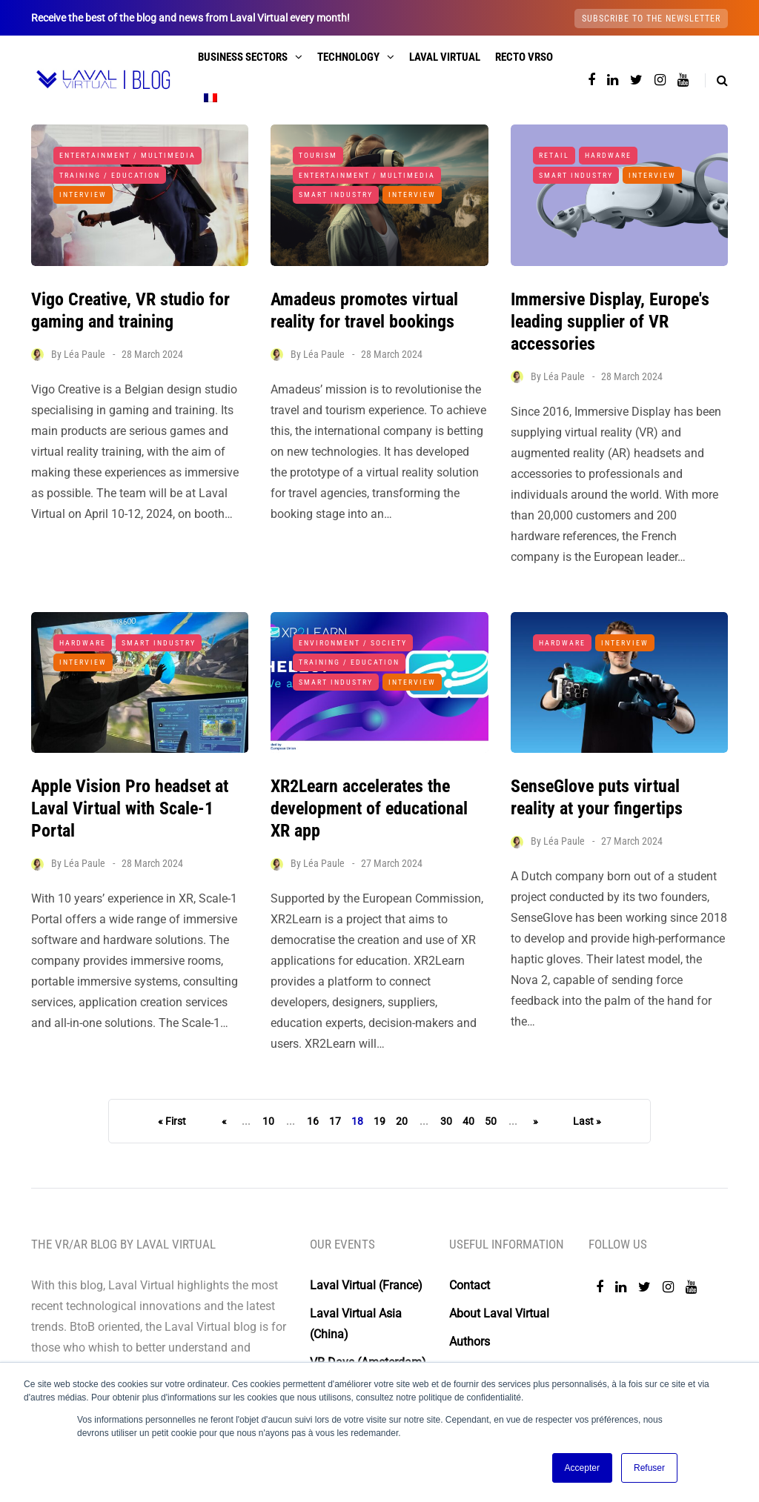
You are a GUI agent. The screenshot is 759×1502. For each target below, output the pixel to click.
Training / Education (109, 175)
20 (402, 1121)
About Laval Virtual (499, 1313)
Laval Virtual (444, 57)
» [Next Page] (535, 1121)
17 (335, 1121)
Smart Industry (336, 194)
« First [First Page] (172, 1121)
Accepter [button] (582, 1468)
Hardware (608, 155)
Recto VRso (524, 57)
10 (268, 1121)
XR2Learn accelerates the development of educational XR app (369, 827)
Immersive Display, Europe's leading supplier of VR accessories (610, 321)
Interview (83, 194)
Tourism (318, 155)
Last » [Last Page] (587, 1121)
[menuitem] (210, 98)
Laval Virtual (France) (366, 1285)
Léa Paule (84, 354)
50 (491, 1121)
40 (468, 1121)
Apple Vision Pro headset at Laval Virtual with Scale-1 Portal (129, 827)
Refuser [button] (649, 1468)
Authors (469, 1342)
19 (379, 1121)
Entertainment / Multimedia (127, 155)
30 (446, 1121)
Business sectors (243, 57)
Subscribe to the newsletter (651, 18)
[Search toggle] (716, 80)
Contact (469, 1285)
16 (313, 1121)
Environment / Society (353, 661)
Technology (348, 57)
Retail (554, 155)
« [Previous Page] (224, 1121)
